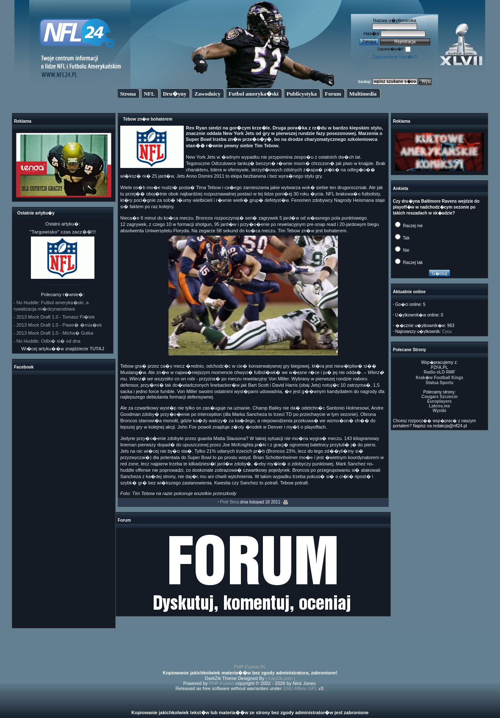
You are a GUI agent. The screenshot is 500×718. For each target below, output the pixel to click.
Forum (333, 94)
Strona (127, 94)
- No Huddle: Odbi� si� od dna (47, 341)
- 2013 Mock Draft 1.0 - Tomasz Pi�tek (54, 316)
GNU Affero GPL (300, 688)
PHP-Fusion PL (250, 666)
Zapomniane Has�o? (394, 56)
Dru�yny (175, 94)
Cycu (447, 331)
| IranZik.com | (280, 678)
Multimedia (363, 94)
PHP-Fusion (221, 683)
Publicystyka (302, 94)
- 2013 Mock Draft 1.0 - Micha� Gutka (53, 333)
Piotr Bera (229, 502)
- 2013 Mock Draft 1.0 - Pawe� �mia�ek (58, 324)
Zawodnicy (207, 94)
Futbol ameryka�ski (254, 94)
